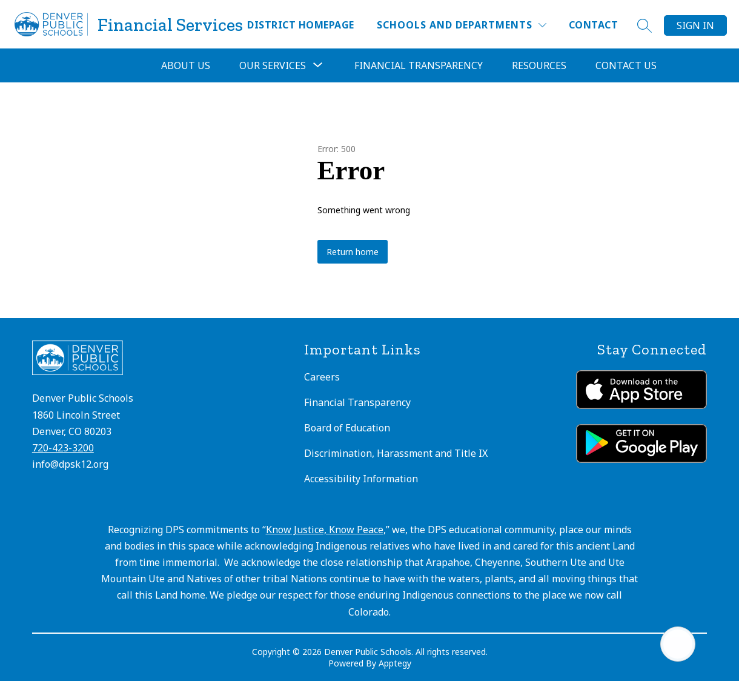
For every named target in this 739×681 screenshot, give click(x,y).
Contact (593, 25)
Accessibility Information (361, 478)
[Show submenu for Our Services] (272, 65)
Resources (539, 65)
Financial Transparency (418, 65)
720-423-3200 (63, 447)
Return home (352, 251)
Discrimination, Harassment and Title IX (396, 453)
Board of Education (347, 427)
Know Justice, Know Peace (324, 529)
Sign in (695, 25)
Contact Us (626, 65)
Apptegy (395, 663)
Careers (322, 377)
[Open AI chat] (677, 644)
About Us (185, 65)
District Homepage (300, 25)
